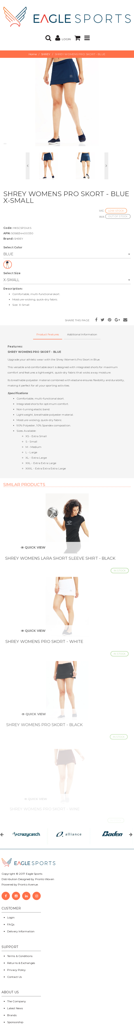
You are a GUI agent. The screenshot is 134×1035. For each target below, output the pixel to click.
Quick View (35, 550)
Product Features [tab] (47, 334)
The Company (16, 1001)
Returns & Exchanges (21, 963)
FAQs (10, 924)
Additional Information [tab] (82, 334)
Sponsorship (15, 1022)
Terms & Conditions (19, 956)
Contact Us (14, 977)
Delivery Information (20, 931)
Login (11, 917)
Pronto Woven (44, 879)
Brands (12, 1015)
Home (32, 54)
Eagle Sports (33, 873)
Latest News (15, 1008)
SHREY (45, 54)
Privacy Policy (16, 970)
